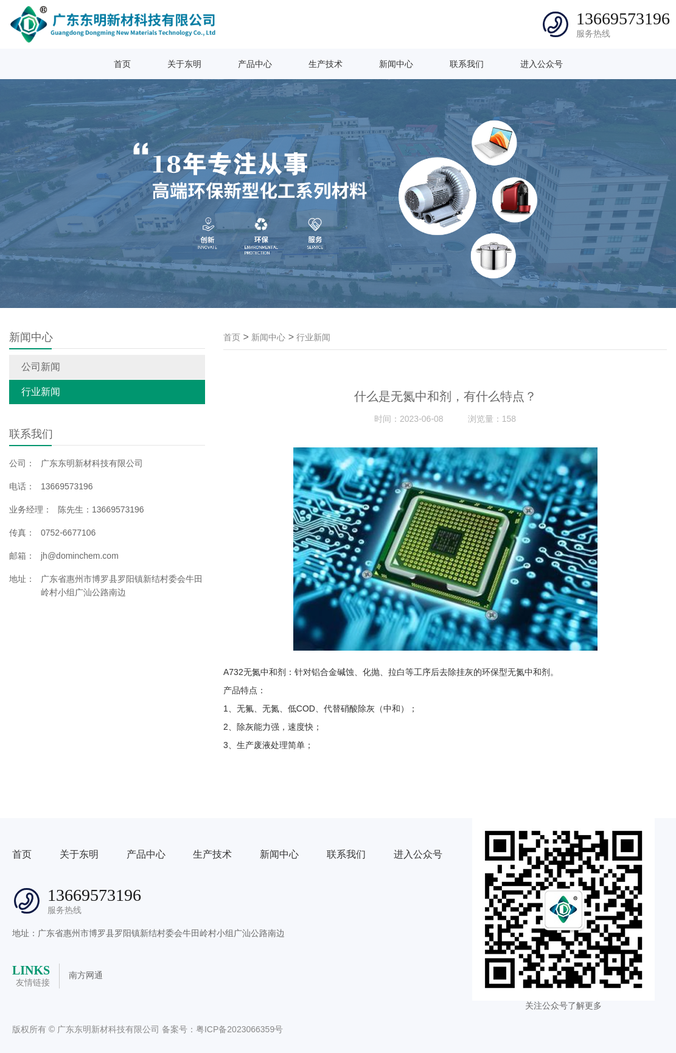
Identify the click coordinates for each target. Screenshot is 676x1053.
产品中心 (255, 64)
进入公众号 (541, 64)
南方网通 (86, 975)
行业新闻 (40, 392)
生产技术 (325, 64)
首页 (122, 64)
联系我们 (467, 64)
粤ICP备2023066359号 (239, 1029)
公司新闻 (40, 367)
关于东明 (184, 64)
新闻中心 (396, 64)
